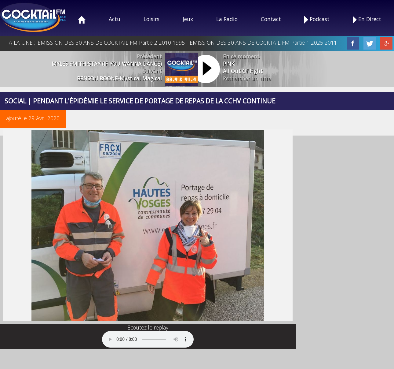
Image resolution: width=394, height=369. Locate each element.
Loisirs (151, 19)
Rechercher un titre (247, 78)
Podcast (317, 19)
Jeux (188, 19)
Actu (114, 19)
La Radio (227, 19)
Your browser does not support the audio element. (148, 339)
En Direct (367, 19)
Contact (271, 19)
